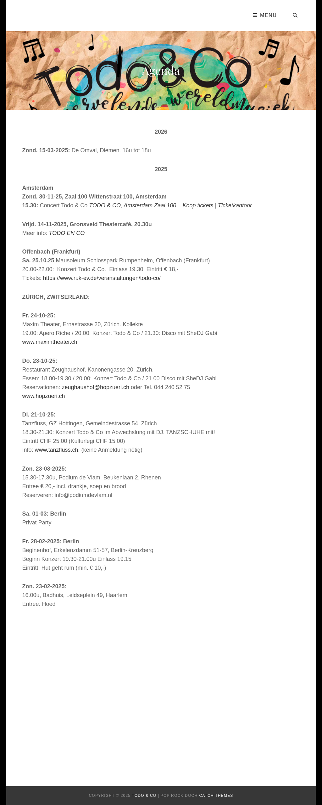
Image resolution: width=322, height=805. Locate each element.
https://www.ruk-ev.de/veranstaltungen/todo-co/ (102, 278)
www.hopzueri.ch (43, 396)
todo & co (144, 795)
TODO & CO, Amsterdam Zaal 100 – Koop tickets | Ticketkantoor (170, 205)
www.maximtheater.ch (49, 342)
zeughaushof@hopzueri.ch (95, 387)
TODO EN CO (67, 233)
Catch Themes (216, 795)
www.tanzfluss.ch (56, 450)
